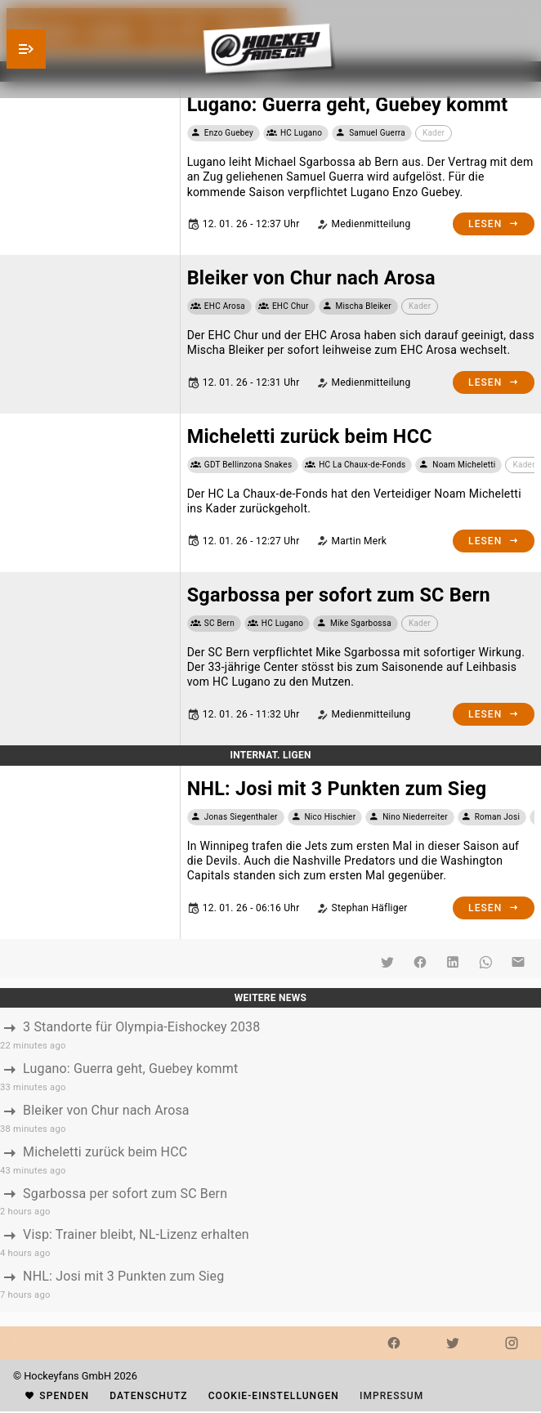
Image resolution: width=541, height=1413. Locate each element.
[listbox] (270, 1159)
